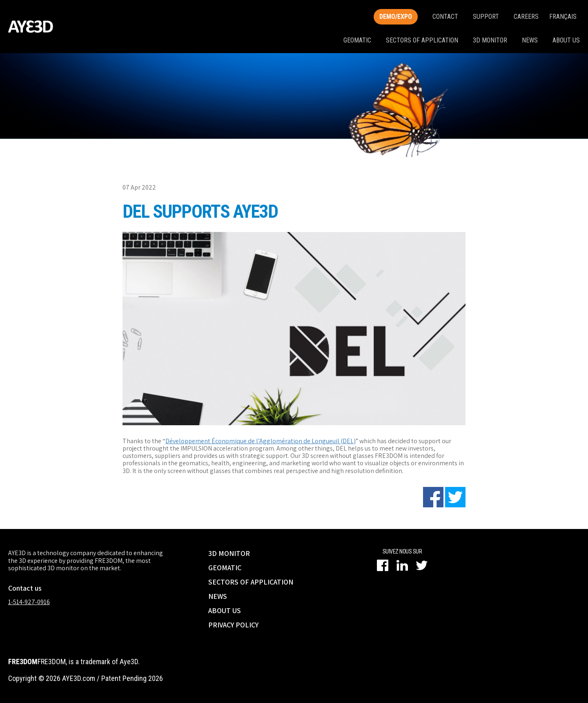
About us (566, 40)
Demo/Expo (395, 16)
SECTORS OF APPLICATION (250, 582)
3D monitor (490, 40)
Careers (526, 16)
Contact (445, 16)
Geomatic (357, 40)
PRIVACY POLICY (233, 624)
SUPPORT (486, 16)
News (530, 40)
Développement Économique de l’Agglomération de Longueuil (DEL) (260, 441)
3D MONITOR (229, 553)
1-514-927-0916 (29, 602)
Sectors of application (422, 40)
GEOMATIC (224, 567)
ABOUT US (224, 610)
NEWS (217, 596)
